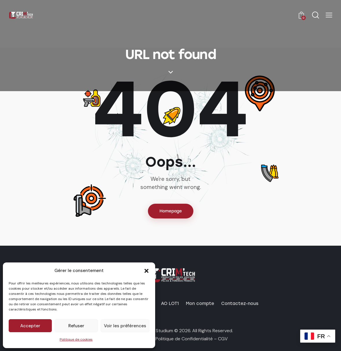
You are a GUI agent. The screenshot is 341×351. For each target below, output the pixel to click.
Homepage (171, 211)
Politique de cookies (76, 339)
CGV (223, 339)
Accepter (30, 326)
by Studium (161, 331)
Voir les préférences (125, 326)
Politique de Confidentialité (184, 339)
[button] (146, 271)
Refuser (76, 326)
